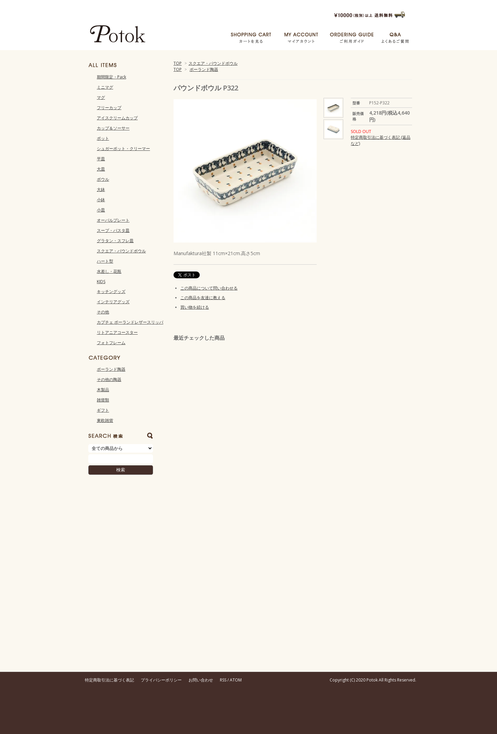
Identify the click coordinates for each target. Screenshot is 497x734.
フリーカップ (109, 108)
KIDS (101, 281)
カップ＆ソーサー (113, 128)
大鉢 (101, 189)
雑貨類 (103, 400)
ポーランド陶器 (204, 69)
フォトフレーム (111, 343)
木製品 (103, 390)
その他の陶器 (109, 379)
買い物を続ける (194, 307)
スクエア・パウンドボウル (213, 63)
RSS (223, 680)
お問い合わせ (201, 680)
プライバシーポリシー (161, 680)
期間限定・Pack (111, 77)
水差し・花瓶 (109, 271)
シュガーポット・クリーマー (123, 148)
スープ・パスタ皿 (113, 230)
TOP (178, 63)
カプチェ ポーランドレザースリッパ (130, 322)
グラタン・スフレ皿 (115, 241)
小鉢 (101, 200)
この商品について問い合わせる (209, 288)
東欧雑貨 (105, 420)
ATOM (236, 680)
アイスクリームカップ (117, 118)
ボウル (103, 179)
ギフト (103, 410)
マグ (101, 97)
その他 (103, 312)
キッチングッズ (111, 291)
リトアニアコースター (117, 332)
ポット (103, 138)
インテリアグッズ (113, 302)
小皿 (101, 210)
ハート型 (105, 261)
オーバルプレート (113, 220)
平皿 (101, 159)
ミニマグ (105, 87)
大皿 (101, 169)
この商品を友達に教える (202, 297)
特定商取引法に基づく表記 (109, 680)
